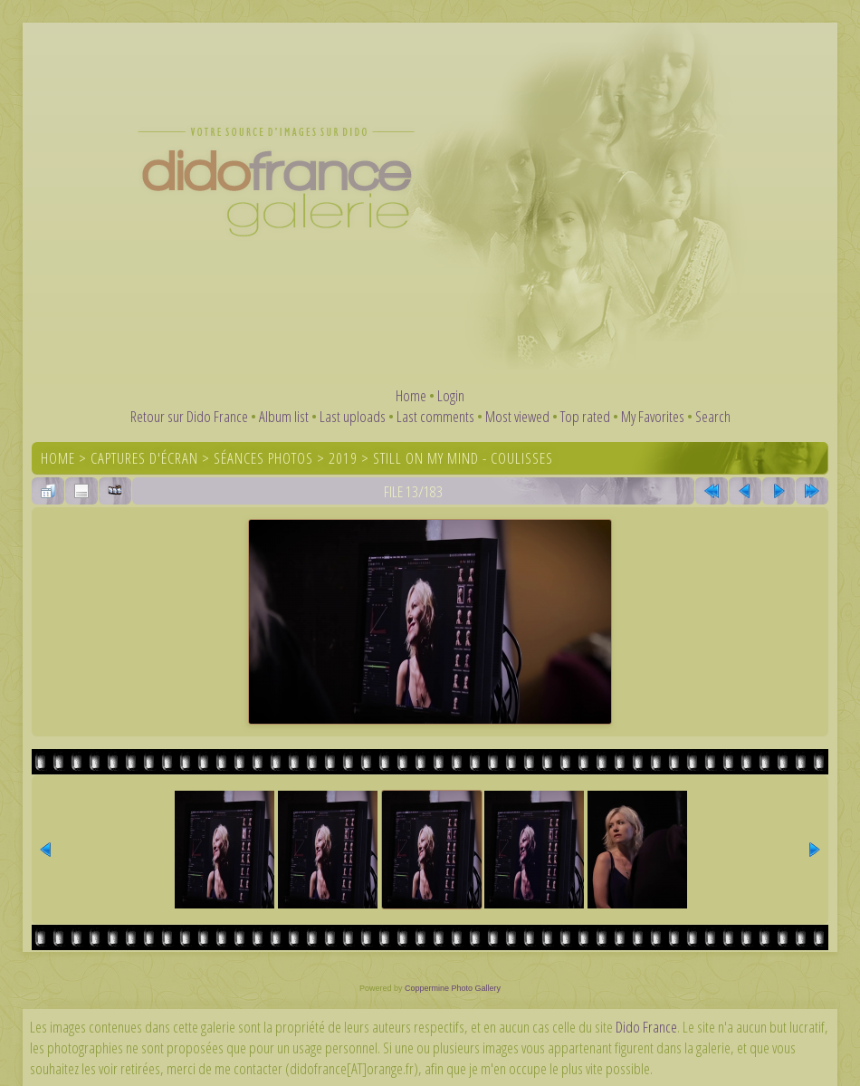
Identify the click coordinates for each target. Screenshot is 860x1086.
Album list (284, 416)
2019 (343, 457)
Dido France (646, 1026)
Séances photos (263, 457)
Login (450, 395)
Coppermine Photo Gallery (453, 988)
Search (713, 416)
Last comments (435, 416)
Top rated (585, 416)
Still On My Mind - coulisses (463, 457)
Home (411, 395)
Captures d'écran (144, 457)
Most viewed (517, 416)
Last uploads (353, 416)
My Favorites (652, 416)
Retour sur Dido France (189, 416)
